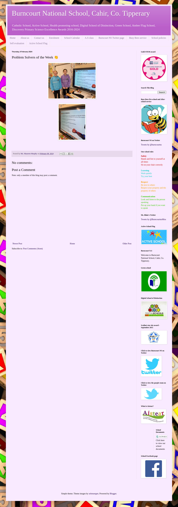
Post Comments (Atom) (33, 249)
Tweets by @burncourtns (151, 145)
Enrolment (54, 38)
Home (12, 38)
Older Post (127, 244)
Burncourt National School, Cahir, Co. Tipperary (81, 13)
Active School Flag (38, 43)
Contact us (39, 38)
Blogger (113, 494)
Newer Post (17, 244)
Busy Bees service (137, 38)
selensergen (93, 494)
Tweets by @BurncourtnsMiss (153, 219)
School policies (158, 38)
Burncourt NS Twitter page (111, 38)
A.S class (89, 38)
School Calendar (72, 38)
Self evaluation (17, 43)
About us (24, 38)
